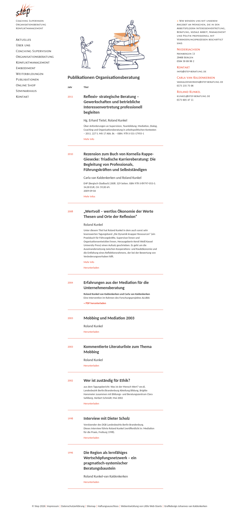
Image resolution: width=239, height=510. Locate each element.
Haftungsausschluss (108, 506)
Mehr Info (89, 139)
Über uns (23, 45)
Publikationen (27, 79)
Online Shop (25, 85)
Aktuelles (23, 40)
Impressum (53, 506)
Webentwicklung (130, 506)
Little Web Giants (153, 506)
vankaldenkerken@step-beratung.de (200, 82)
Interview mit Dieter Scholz (107, 418)
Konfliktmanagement (33, 62)
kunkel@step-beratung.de (193, 96)
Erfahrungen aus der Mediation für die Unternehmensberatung (116, 285)
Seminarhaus (26, 91)
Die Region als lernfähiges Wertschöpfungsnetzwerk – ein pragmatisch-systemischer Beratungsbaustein (110, 460)
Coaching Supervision (33, 51)
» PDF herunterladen (95, 303)
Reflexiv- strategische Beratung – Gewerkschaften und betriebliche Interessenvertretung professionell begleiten (113, 104)
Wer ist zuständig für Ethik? (107, 380)
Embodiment (25, 68)
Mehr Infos (89, 196)
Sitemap (91, 506)
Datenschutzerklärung (72, 506)
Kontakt (22, 97)
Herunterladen (91, 267)
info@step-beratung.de (191, 71)
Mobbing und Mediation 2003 (109, 318)
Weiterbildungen (29, 74)
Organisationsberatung (35, 57)
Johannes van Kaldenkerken (192, 506)
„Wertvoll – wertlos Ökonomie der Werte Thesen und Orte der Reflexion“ (118, 214)
